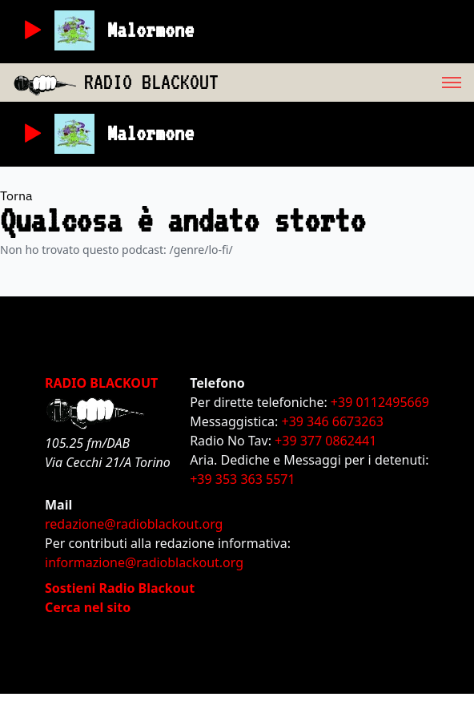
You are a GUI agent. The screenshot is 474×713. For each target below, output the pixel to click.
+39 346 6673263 (333, 421)
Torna (16, 195)
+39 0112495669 (380, 402)
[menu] (346, 82)
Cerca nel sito (88, 607)
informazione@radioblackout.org (144, 562)
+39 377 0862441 (325, 440)
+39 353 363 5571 (242, 479)
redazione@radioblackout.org (134, 524)
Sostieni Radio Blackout (120, 588)
